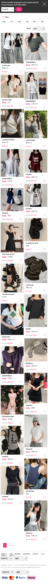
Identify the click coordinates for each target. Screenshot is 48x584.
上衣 (11, 22)
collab (43, 554)
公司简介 (12, 555)
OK (18, 9)
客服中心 (4, 555)
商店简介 (4, 554)
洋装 (19, 22)
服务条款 (17, 554)
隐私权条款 (26, 554)
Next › (10, 545)
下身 (26, 22)
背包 (42, 22)
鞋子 (34, 22)
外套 (3, 22)
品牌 (10, 554)
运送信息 (35, 554)
